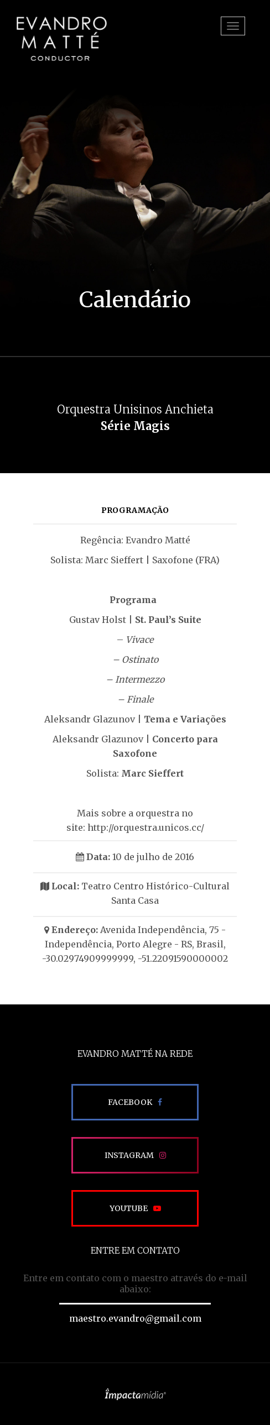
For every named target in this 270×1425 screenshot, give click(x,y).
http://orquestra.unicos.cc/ (145, 827)
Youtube (129, 1208)
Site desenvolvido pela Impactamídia (135, 1394)
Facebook (130, 1102)
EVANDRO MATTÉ (61, 39)
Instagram (129, 1155)
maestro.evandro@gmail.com (135, 1318)
